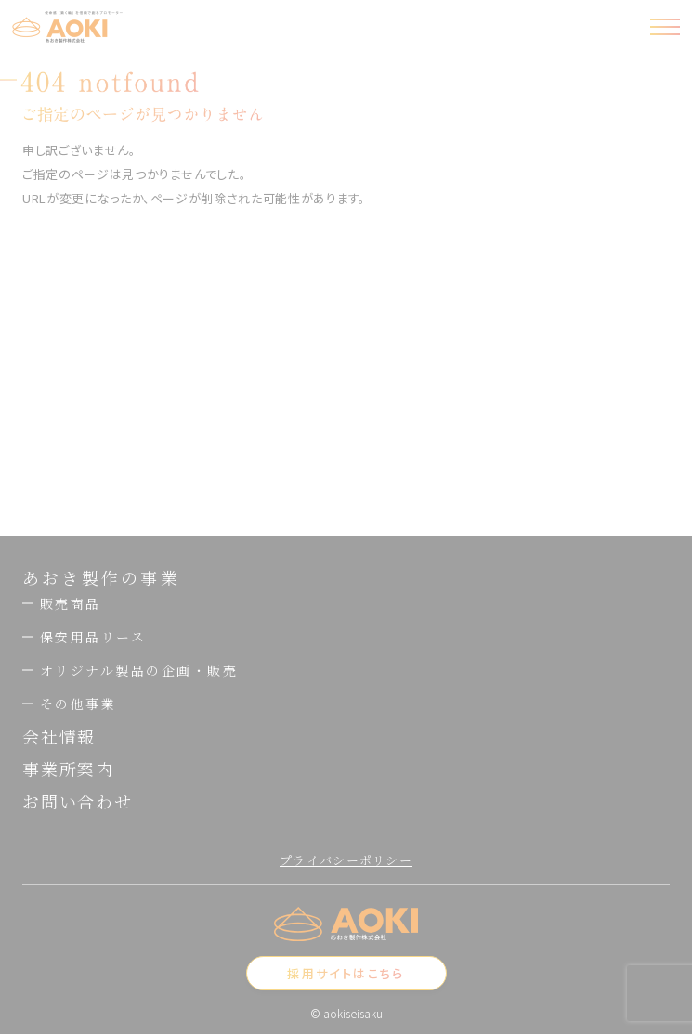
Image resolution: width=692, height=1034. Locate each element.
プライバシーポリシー (346, 860)
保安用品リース (84, 636)
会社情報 (59, 736)
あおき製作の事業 (101, 577)
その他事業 (69, 703)
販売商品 (61, 603)
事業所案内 (68, 768)
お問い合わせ (77, 801)
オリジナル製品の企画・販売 (130, 670)
